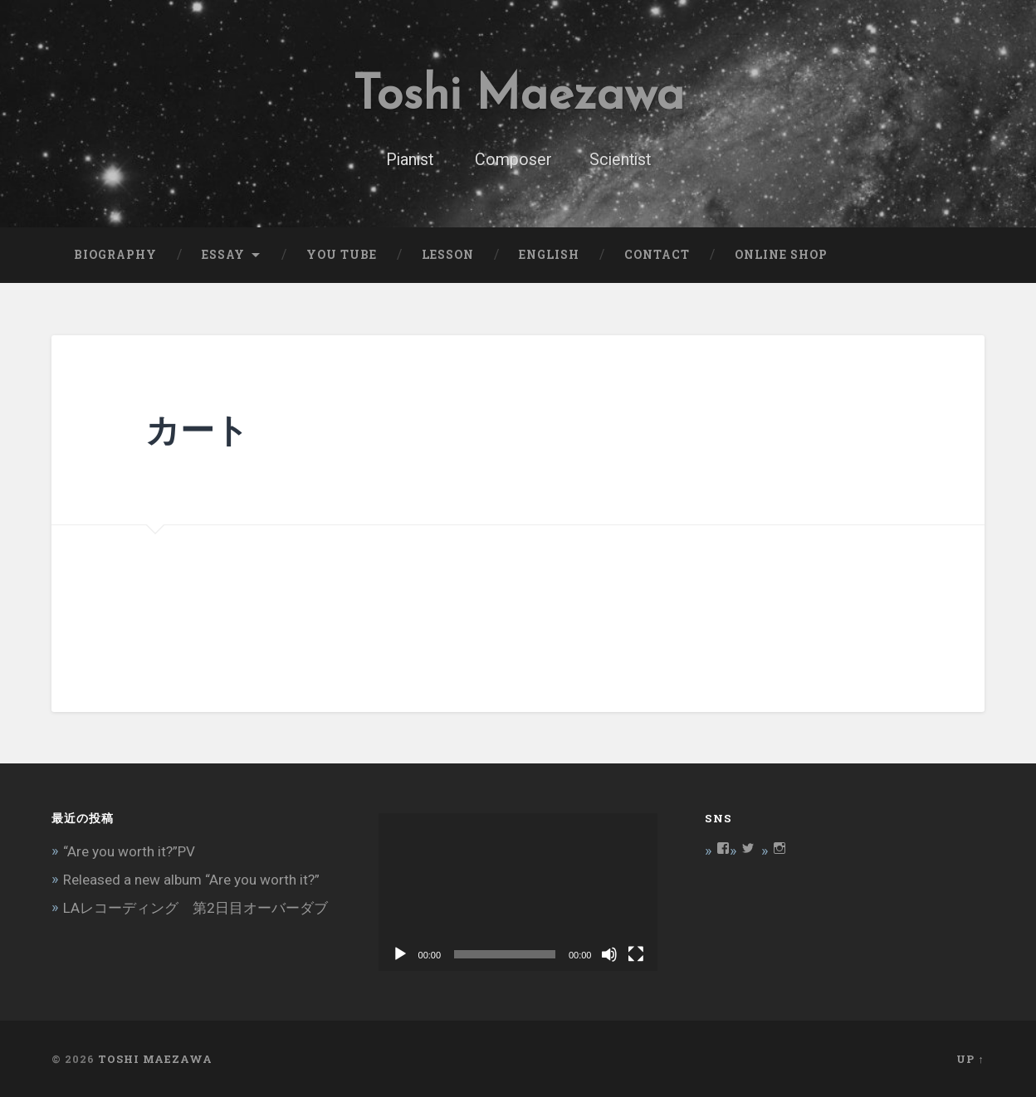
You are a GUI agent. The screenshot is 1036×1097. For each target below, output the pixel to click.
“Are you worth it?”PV (129, 851)
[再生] (400, 954)
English (549, 254)
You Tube (341, 254)
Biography (115, 254)
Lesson (448, 254)
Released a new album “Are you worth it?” (191, 879)
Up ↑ (970, 1058)
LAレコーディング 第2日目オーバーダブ (195, 908)
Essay (223, 254)
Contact (657, 254)
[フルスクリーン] (636, 954)
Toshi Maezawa (518, 96)
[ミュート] (609, 954)
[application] (518, 892)
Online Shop (781, 254)
